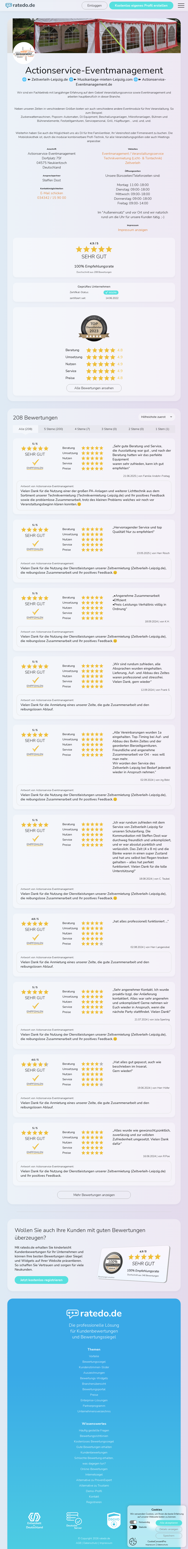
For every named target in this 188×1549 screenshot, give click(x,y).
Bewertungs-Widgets (94, 1378)
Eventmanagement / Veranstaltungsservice (133, 153)
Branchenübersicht (94, 1384)
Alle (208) (25, 429)
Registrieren (94, 1502)
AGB (78, 1543)
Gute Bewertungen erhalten (94, 1447)
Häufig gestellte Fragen (94, 1430)
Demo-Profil (94, 1491)
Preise (94, 1395)
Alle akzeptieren (169, 1541)
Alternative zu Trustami (94, 1486)
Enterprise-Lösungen (94, 1400)
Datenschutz (90, 1543)
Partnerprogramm (94, 1406)
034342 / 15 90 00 (51, 198)
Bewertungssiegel (94, 1362)
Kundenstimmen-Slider (94, 1367)
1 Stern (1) (162, 429)
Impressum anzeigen (133, 230)
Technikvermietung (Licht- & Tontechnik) (133, 158)
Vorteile (94, 1356)
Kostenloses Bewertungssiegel (94, 1441)
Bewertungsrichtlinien (94, 1436)
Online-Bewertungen (94, 1469)
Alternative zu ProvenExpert (94, 1480)
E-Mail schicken (51, 193)
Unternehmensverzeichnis (94, 1411)
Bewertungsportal (94, 1389)
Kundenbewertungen (94, 1453)
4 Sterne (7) (82, 429)
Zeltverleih (132, 163)
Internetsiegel (94, 1475)
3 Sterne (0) (109, 429)
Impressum (106, 1543)
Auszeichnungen (94, 1373)
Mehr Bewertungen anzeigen (94, 1195)
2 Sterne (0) (136, 429)
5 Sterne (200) (53, 429)
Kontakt (94, 1497)
